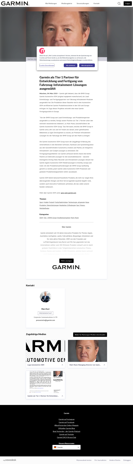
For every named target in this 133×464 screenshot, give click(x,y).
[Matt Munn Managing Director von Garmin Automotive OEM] (87, 351)
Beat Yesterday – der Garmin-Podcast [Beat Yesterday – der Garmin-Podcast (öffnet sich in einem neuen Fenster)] (66, 431)
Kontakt (97, 3)
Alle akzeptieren (87, 65)
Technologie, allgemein (76, 202)
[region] (67, 58)
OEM (41, 218)
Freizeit (51, 202)
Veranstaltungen (83, 3)
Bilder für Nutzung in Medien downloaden (90, 335)
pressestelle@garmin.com (45, 320)
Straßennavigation (63, 218)
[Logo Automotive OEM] (45, 351)
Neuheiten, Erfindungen (67, 205)
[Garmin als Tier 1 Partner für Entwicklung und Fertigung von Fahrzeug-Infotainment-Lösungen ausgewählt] (45, 382)
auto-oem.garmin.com (68, 193)
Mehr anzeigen (66, 261)
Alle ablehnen (70, 65)
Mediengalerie (66, 3)
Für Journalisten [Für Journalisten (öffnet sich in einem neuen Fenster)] (100, 460)
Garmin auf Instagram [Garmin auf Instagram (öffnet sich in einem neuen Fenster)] (66, 419)
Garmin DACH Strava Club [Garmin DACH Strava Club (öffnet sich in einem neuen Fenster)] (66, 437)
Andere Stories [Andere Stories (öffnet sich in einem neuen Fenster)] (114, 460)
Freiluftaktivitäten (61, 202)
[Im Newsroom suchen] (119, 3)
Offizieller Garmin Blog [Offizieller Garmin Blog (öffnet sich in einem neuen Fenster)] (66, 428)
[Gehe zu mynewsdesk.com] (9, 460)
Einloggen (127, 460)
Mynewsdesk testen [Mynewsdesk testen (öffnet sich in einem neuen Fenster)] (83, 460)
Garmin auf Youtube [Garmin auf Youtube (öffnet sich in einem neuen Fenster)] (66, 434)
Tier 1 (45, 218)
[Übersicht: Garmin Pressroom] (15, 3)
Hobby (46, 202)
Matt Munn (75, 218)
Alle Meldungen (51, 3)
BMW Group (52, 218)
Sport (41, 202)
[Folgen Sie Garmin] (128, 3)
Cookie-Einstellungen (46, 65)
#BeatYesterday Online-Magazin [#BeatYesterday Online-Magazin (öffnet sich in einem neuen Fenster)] (66, 425)
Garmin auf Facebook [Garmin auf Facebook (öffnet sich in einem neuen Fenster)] (66, 422)
